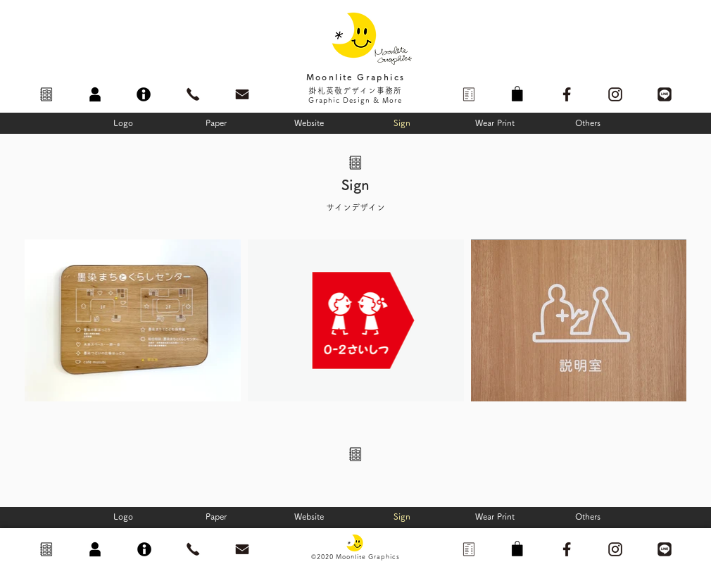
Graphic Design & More (355, 100)
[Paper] (216, 122)
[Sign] (402, 122)
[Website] (309, 122)
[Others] (588, 122)
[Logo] (123, 122)
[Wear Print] (495, 122)
